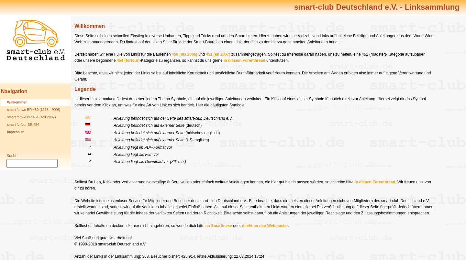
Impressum (15, 132)
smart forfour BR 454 (23, 124)
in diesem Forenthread (244, 60)
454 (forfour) (128, 60)
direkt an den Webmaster (265, 225)
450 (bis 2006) (184, 54)
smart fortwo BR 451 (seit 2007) (31, 117)
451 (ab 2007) (218, 54)
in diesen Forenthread (375, 182)
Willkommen (17, 102)
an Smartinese (218, 225)
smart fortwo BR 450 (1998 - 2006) (33, 110)
